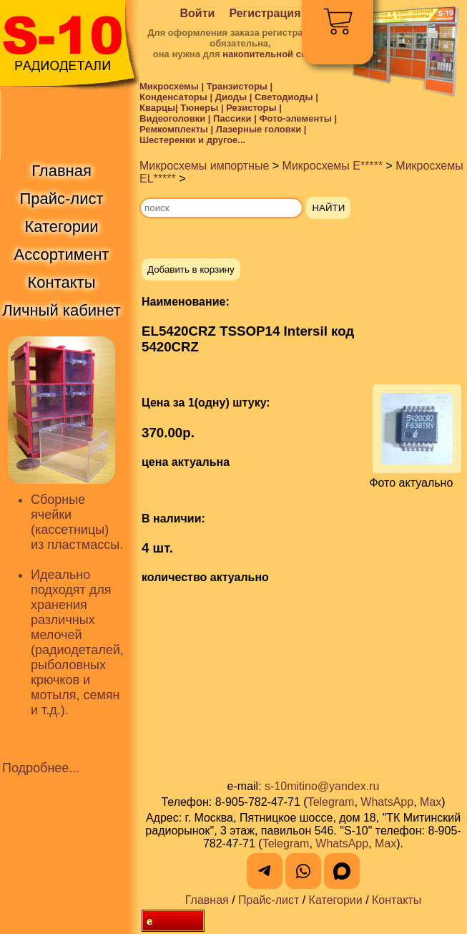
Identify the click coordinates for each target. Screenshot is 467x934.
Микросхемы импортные (204, 166)
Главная (207, 900)
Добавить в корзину (191, 269)
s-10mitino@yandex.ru (322, 786)
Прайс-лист (268, 900)
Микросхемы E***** (332, 166)
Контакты (396, 900)
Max (430, 802)
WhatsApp (386, 802)
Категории (336, 900)
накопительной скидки (275, 54)
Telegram (331, 802)
